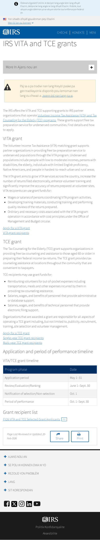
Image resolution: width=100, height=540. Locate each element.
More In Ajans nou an (50, 67)
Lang (11, 482)
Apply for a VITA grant (16, 228)
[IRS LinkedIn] (29, 505)
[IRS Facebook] (7, 504)
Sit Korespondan (20, 490)
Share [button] (59, 438)
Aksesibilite (50, 533)
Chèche (62, 33)
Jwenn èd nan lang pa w (57, 96)
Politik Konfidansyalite (50, 527)
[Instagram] (22, 504)
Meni (93, 33)
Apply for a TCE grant (16, 333)
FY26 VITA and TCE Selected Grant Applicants (35, 419)
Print (80, 438)
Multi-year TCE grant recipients (22, 343)
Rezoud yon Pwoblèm (23, 473)
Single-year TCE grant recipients (23, 338)
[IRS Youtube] (37, 504)
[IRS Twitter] (14, 505)
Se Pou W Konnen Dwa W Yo (27, 465)
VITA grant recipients (16, 233)
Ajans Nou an (17, 457)
